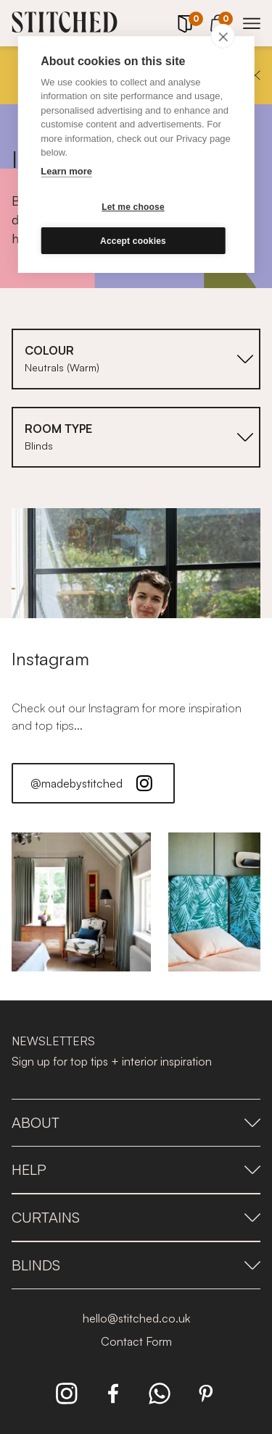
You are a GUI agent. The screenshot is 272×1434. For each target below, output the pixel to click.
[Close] (255, 75)
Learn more (66, 171)
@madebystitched (93, 783)
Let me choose (133, 207)
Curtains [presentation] (136, 1217)
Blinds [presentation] (136, 1265)
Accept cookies (133, 241)
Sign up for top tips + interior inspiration (112, 1061)
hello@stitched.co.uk (136, 1318)
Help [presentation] (136, 1169)
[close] (223, 36)
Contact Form (136, 1341)
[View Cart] (218, 21)
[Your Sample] (185, 24)
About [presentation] (136, 1122)
